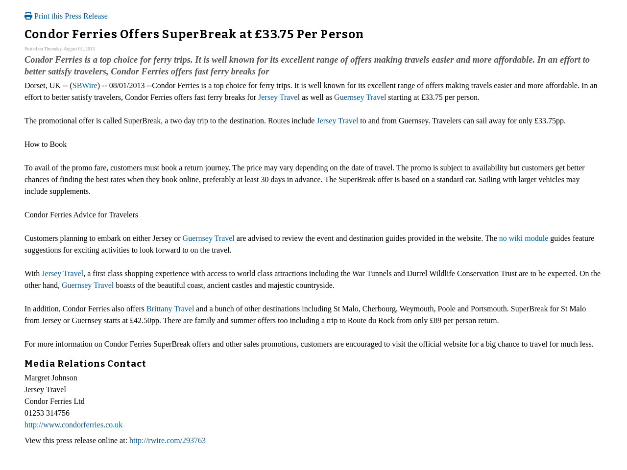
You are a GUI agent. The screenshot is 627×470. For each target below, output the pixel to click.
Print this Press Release (66, 16)
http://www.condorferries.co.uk (73, 425)
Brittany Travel (170, 309)
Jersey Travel (279, 97)
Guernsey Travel (360, 97)
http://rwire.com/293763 (167, 440)
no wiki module (523, 238)
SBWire (84, 85)
